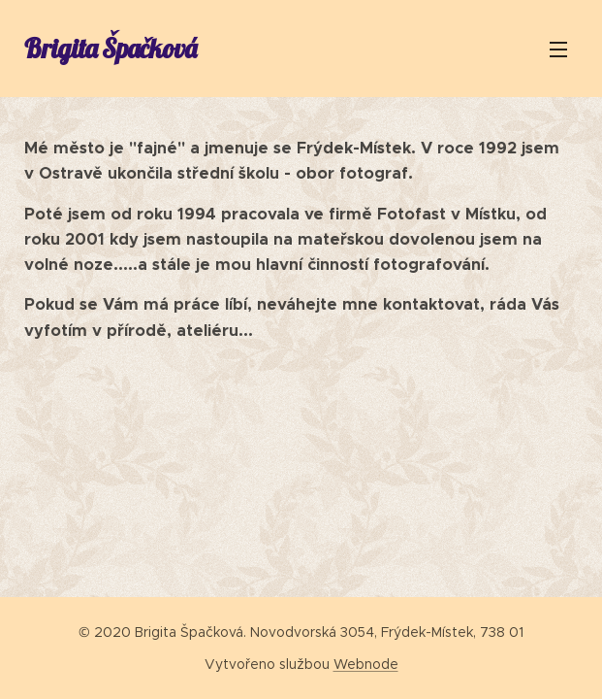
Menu (558, 49)
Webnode (365, 664)
